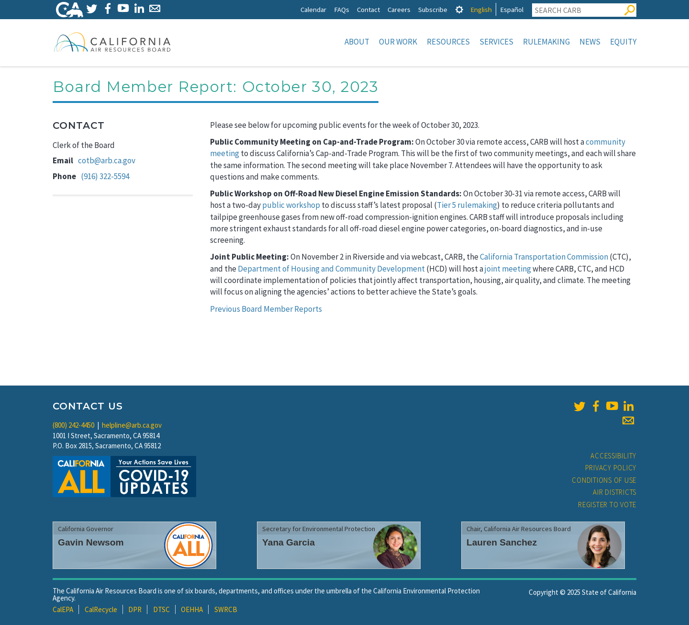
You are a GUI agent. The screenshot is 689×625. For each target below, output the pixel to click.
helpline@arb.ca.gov (132, 425)
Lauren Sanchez (502, 542)
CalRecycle (101, 609)
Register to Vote (607, 504)
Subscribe (432, 9)
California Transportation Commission (544, 256)
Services (496, 41)
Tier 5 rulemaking (467, 205)
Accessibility (613, 455)
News (589, 41)
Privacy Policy (611, 467)
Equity (623, 41)
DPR (135, 609)
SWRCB (225, 609)
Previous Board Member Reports (266, 309)
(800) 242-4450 (73, 425)
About (356, 41)
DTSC (161, 609)
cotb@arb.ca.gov (106, 160)
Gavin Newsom (91, 542)
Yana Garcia (288, 542)
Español (511, 9)
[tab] (459, 9)
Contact (368, 9)
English (481, 9)
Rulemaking (546, 41)
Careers (399, 9)
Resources (448, 41)
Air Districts (614, 492)
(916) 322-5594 (105, 176)
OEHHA (192, 609)
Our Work (398, 41)
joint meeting (508, 268)
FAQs (341, 9)
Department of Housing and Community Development (331, 268)
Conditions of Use (604, 480)
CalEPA (63, 609)
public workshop (291, 205)
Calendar (313, 9)
